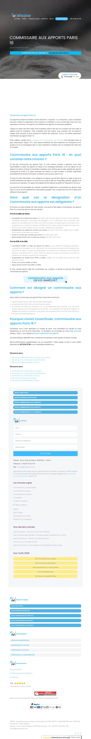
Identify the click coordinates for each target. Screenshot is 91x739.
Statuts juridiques (21, 505)
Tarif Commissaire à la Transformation (46, 567)
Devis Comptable (21, 393)
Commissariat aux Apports (22, 491)
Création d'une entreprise (20, 640)
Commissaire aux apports (20, 650)
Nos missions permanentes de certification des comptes (31, 357)
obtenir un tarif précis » (59, 53)
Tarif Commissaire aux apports (45, 563)
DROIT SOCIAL (18, 512)
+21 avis (70, 76)
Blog (52, 19)
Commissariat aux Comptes (22, 494)
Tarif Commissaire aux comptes (45, 559)
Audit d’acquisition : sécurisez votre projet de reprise (31, 532)
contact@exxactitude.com (26, 467)
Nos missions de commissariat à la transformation (28, 360)
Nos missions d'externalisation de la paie (25, 380)
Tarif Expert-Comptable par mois (45, 576)
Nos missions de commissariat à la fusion (26, 362)
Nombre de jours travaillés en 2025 (25, 542)
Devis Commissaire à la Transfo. (28, 412)
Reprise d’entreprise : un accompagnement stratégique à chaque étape (37, 545)
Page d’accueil (75, 331)
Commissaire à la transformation (23, 655)
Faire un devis (61, 19)
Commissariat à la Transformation (24, 487)
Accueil (17, 19)
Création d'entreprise (20, 501)
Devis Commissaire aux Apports (47, 333)
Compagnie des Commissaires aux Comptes (47, 140)
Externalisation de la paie (21, 516)
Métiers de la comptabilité (22, 519)
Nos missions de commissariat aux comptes (27, 371)
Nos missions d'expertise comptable (24, 378)
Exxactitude (44, 319)
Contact (44, 19)
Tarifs (24, 19)
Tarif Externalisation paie (45, 572)
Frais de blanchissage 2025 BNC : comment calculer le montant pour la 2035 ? (40, 535)
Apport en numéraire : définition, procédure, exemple (31, 538)
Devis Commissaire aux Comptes (28, 402)
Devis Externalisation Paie (26, 397)
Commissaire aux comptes (20, 645)
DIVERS (15, 509)
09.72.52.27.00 (75, 19)
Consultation (33, 19)
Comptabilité (17, 498)
